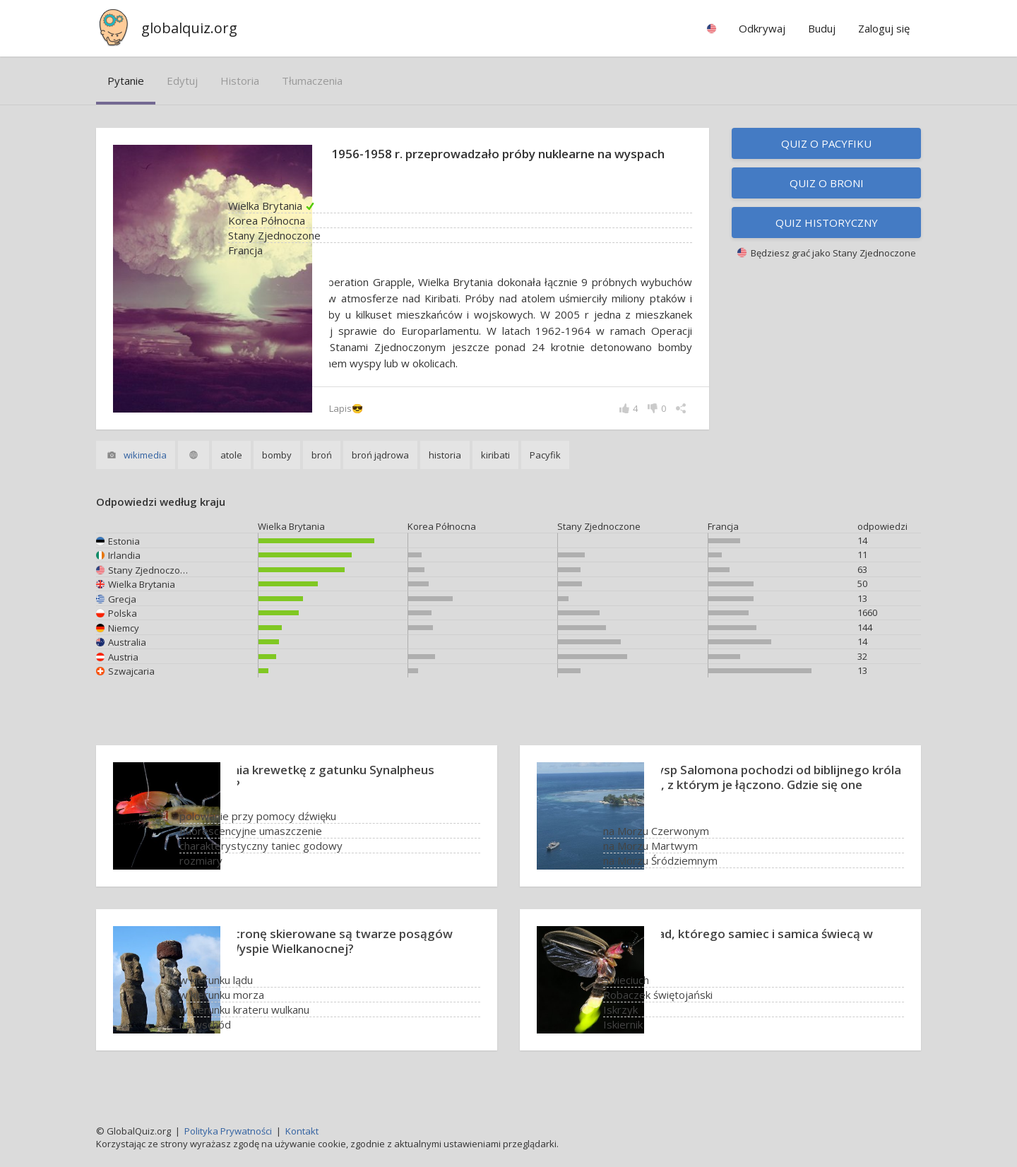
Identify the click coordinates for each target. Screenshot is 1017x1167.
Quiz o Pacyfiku (826, 143)
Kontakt (302, 1131)
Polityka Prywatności (228, 1131)
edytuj (182, 80)
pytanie (125, 80)
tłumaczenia (312, 80)
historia (239, 80)
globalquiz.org (189, 27)
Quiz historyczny (826, 222)
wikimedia (145, 471)
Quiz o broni (827, 183)
